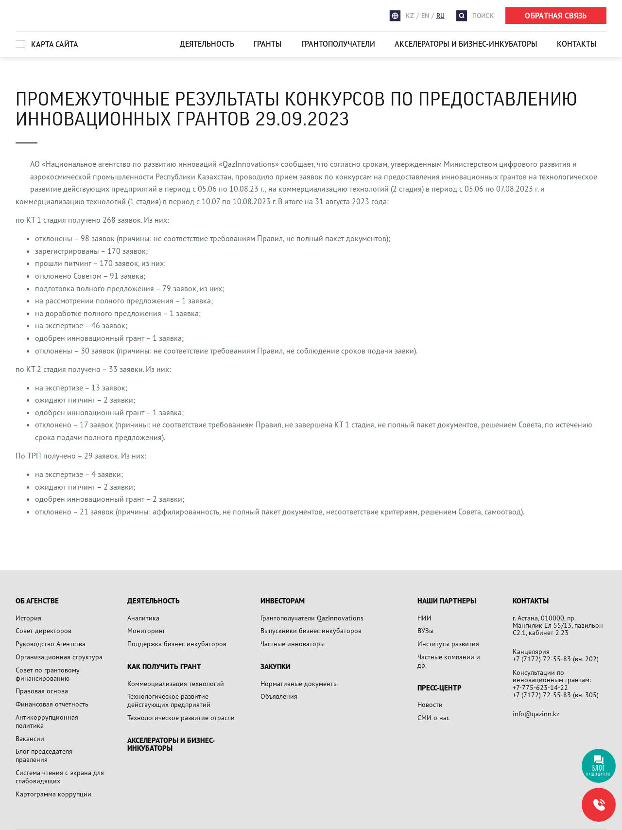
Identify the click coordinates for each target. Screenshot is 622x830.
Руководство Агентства (51, 643)
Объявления (278, 696)
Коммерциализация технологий (175, 683)
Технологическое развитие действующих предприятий (168, 700)
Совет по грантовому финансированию (47, 674)
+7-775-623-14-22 (540, 687)
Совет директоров (43, 630)
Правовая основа (42, 691)
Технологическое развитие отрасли (181, 717)
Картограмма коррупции (53, 794)
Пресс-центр (439, 688)
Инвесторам (282, 601)
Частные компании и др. (448, 661)
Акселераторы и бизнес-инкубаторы (466, 44)
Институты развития (448, 643)
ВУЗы (425, 630)
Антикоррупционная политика (47, 721)
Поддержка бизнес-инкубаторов (176, 643)
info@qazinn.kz (536, 713)
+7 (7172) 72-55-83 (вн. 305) (556, 694)
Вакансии (30, 738)
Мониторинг (146, 630)
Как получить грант (164, 667)
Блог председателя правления (44, 755)
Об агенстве (37, 601)
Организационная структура (59, 657)
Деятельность (207, 44)
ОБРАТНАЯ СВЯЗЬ (556, 15)
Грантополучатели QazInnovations (311, 618)
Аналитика (143, 618)
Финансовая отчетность (52, 704)
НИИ (424, 618)
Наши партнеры (446, 601)
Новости (430, 704)
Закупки (275, 667)
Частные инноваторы (292, 643)
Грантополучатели (338, 44)
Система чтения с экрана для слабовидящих (60, 776)
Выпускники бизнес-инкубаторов (311, 630)
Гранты (268, 44)
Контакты (577, 44)
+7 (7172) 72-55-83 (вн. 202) (556, 658)
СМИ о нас (433, 717)
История (28, 618)
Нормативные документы (299, 683)
